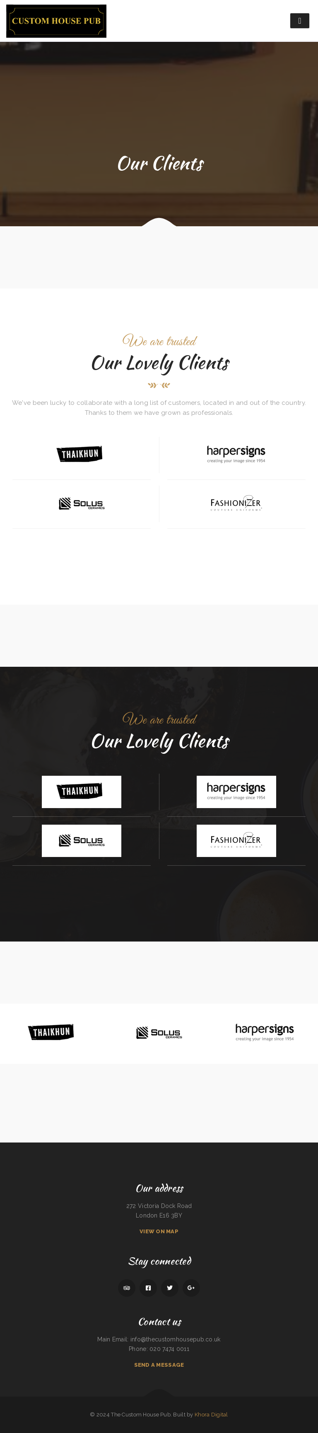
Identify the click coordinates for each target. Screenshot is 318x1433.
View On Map (159, 1231)
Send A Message (159, 1365)
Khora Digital (211, 1414)
